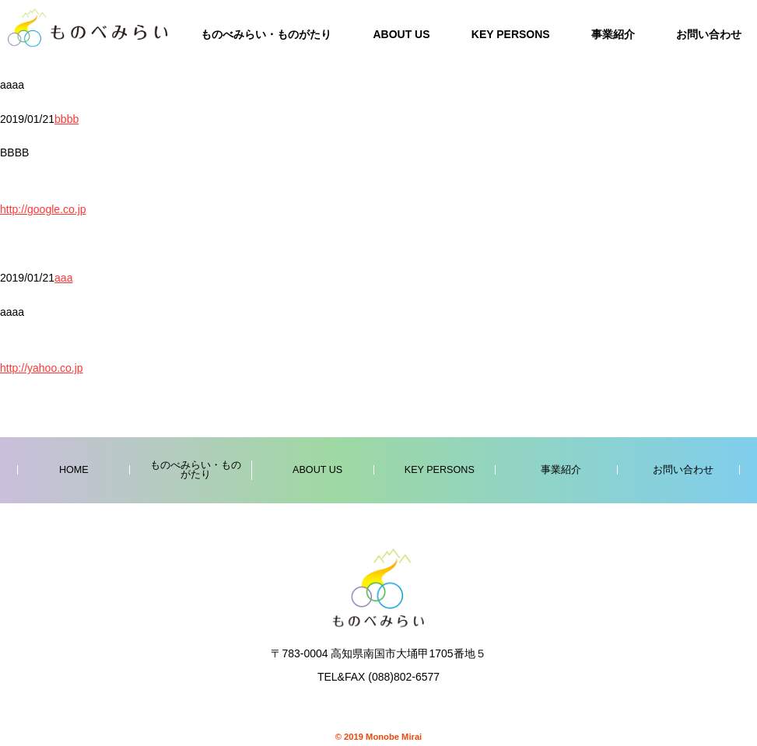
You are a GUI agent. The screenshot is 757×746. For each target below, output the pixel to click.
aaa (63, 277)
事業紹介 (613, 34)
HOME (74, 469)
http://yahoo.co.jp (41, 368)
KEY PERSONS (510, 34)
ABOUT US (401, 34)
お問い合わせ (708, 34)
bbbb (66, 119)
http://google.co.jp (43, 209)
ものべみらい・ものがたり (266, 34)
